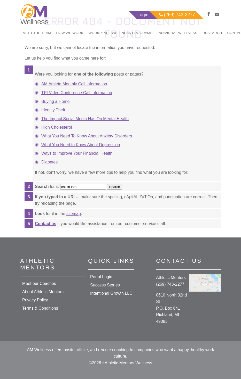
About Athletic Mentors (43, 292)
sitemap (73, 213)
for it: (47, 186)
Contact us (45, 223)
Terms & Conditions (40, 308)
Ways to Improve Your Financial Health (76, 153)
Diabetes (49, 162)
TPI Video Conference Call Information (76, 92)
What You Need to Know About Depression (80, 145)
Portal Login (101, 277)
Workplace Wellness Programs (120, 33)
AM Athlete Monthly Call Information (74, 84)
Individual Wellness (177, 33)
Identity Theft (53, 110)
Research (212, 33)
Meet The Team (37, 33)
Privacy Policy (35, 300)
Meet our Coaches (39, 283)
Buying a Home (55, 101)
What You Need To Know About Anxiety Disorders (86, 136)
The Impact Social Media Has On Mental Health (85, 119)
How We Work (69, 33)
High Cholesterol (56, 127)
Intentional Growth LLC (111, 293)
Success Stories (105, 285)
